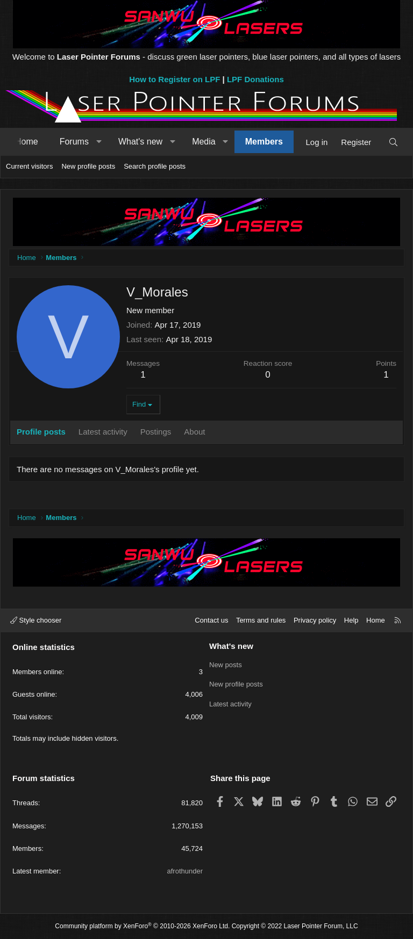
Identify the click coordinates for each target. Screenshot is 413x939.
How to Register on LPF (174, 79)
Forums (74, 141)
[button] (99, 142)
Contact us (211, 620)
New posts (225, 664)
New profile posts (88, 166)
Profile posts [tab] (41, 431)
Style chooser (35, 620)
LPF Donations (255, 79)
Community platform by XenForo (142, 926)
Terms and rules (261, 620)
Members (264, 141)
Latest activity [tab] (103, 431)
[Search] (393, 142)
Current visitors (29, 166)
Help (351, 620)
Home (26, 141)
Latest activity (230, 703)
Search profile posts (155, 166)
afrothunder (185, 871)
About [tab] (194, 431)
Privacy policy (315, 620)
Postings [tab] (156, 431)
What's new (140, 141)
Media (204, 141)
